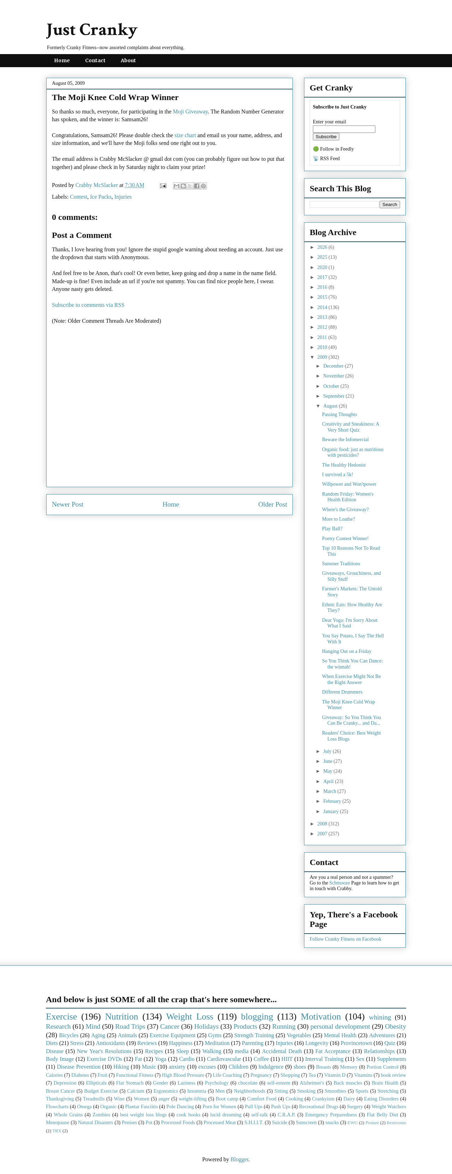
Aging (98, 1035)
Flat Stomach (130, 1083)
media (242, 1051)
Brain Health (385, 1083)
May (328, 771)
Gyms (214, 1035)
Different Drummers (342, 692)
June (328, 761)
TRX (56, 1130)
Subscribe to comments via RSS (88, 305)
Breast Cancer (60, 1091)
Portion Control (383, 1067)
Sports (361, 1091)
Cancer (169, 1026)
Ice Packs (101, 197)
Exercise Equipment (173, 1035)
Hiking (121, 1067)
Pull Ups (253, 1106)
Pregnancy (261, 1075)
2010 (323, 347)
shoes (299, 1067)
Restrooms (396, 1122)
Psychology (216, 1083)
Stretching (387, 1091)
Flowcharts (57, 1106)
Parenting (252, 1043)
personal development (340, 1026)
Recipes (154, 1051)
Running (284, 1026)
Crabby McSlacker (97, 185)
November (334, 376)
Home (62, 60)
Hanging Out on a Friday (346, 651)
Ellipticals (96, 1083)
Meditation (217, 1043)
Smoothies (335, 1091)
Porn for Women (219, 1106)
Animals (127, 1035)
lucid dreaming (226, 1114)
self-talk (259, 1114)
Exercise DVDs (104, 1059)
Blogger (240, 1159)
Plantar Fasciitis (141, 1106)
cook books (189, 1114)
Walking (211, 1051)
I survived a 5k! (337, 474)
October (331, 386)
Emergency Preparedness (331, 1114)
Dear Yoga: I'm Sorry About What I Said (349, 623)
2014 (323, 307)
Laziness (186, 1083)
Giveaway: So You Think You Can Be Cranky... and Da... (351, 720)
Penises (129, 1122)
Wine (119, 1099)
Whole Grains (68, 1114)
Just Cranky (92, 29)
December (334, 366)
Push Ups (281, 1106)
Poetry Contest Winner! (345, 538)
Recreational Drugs (319, 1106)
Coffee (261, 1059)
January (331, 811)
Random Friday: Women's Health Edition (348, 497)
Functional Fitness (135, 1075)
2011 (322, 337)
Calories (54, 1075)
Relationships (379, 1051)
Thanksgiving (60, 1099)
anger (164, 1099)
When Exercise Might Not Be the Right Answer (351, 679)
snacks (332, 1122)
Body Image (60, 1059)
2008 (323, 824)
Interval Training (324, 1059)
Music (149, 1067)
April (329, 781)
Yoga (160, 1059)
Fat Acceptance (333, 1051)
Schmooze (339, 883)
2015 (323, 297)
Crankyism (323, 1099)
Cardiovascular (224, 1059)
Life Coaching (227, 1075)
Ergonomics (166, 1091)
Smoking (306, 1091)
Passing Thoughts (339, 414)
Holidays (206, 1026)
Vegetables (299, 1035)
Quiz (389, 1043)
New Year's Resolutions (104, 1051)
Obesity (395, 1026)
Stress (76, 1043)
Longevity (316, 1043)
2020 (323, 267)
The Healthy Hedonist (344, 465)
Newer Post (67, 504)
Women (141, 1099)
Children (238, 1067)
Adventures (382, 1035)
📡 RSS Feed (326, 158)
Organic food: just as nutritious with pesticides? (352, 452)
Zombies (101, 1114)
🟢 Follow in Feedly (333, 149)
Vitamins (363, 1075)
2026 (323, 247)
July (328, 751)
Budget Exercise (101, 1091)
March (330, 791)
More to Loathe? (338, 519)
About (128, 60)
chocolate (247, 1083)
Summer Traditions (341, 563)
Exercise (61, 1016)
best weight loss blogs (143, 1114)
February (332, 801)
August (331, 406)
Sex (360, 1059)
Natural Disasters (95, 1122)
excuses (207, 1067)
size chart (185, 135)
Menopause (57, 1122)
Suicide (279, 1122)
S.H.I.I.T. (253, 1122)
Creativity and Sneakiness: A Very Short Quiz (350, 427)
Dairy (349, 1099)
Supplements (391, 1059)
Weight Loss (190, 1016)
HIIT (287, 1059)
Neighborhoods (249, 1091)
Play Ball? (332, 528)
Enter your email (329, 121)
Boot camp (227, 1099)
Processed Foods (178, 1122)
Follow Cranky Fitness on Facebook (345, 939)
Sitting (281, 1091)
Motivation (321, 1016)
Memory (349, 1067)
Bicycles (68, 1035)
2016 (323, 287)
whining (380, 1017)
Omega (84, 1106)
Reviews (147, 1043)
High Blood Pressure (183, 1075)
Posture (372, 1122)
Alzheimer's (312, 1083)
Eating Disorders (381, 1099)
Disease (55, 1051)
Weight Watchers (388, 1106)
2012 (323, 327)
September (334, 396)
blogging (257, 1016)
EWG (352, 1122)
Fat (138, 1059)
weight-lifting (193, 1099)
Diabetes (80, 1075)
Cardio (187, 1059)
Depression (65, 1083)
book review (393, 1075)
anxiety (177, 1067)
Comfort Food (261, 1099)
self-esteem (278, 1083)
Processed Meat (220, 1122)
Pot (148, 1122)
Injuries (123, 197)
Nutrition (121, 1016)
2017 (323, 277)
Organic (108, 1106)
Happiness (181, 1043)
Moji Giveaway (190, 112)
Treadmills (94, 1099)
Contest (78, 197)
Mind (92, 1026)
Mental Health (340, 1035)
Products (245, 1026)
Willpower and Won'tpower (349, 484)
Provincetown (356, 1043)
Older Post (272, 504)
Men (220, 1091)
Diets (52, 1043)
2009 (323, 357)
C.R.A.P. (286, 1114)
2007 (323, 833)
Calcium (135, 1091)
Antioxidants (110, 1043)
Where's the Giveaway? (345, 509)
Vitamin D (334, 1075)
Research (58, 1026)
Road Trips (130, 1026)
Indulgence (271, 1067)
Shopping (290, 1075)
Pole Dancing (180, 1106)
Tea (312, 1075)
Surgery (355, 1106)
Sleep (182, 1051)
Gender (160, 1083)
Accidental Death (282, 1051)
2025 (323, 257)
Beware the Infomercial (345, 439)
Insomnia (196, 1091)
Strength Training (254, 1035)
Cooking (294, 1099)
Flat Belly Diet (382, 1114)
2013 (323, 317)
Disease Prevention (79, 1067)
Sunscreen (306, 1122)
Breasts (323, 1067)
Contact (95, 60)
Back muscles (348, 1083)
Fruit (102, 1075)
